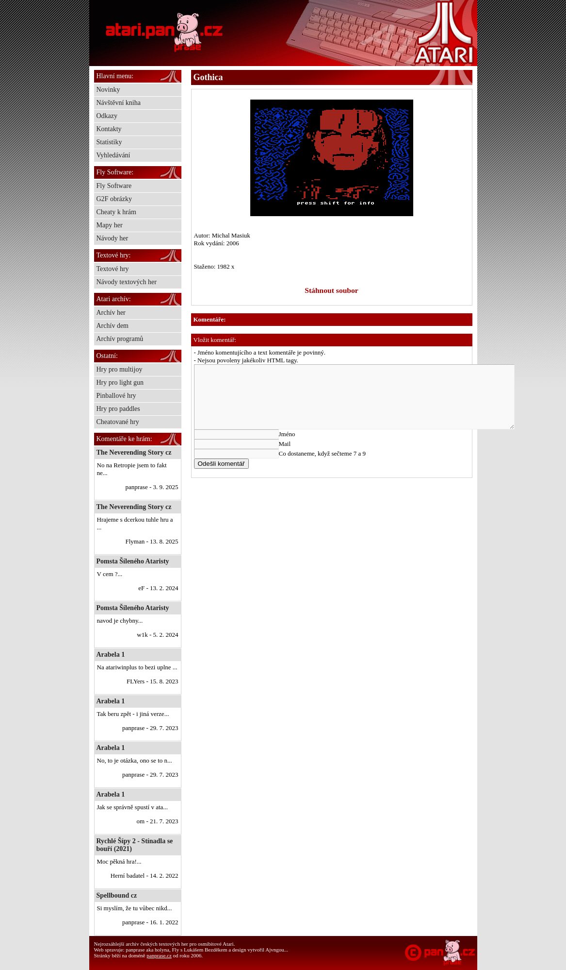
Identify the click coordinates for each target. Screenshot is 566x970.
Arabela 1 (111, 654)
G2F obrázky (114, 199)
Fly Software (114, 185)
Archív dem (113, 325)
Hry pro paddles (118, 408)
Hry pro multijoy (120, 369)
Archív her (111, 312)
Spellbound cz (117, 895)
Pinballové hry (116, 395)
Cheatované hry (118, 421)
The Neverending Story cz (134, 452)
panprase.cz (159, 955)
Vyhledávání (113, 155)
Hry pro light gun (120, 382)
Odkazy (107, 115)
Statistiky (109, 142)
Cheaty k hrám (116, 212)
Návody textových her (127, 282)
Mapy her (110, 225)
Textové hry (113, 268)
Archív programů (120, 338)
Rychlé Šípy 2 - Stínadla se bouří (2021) (135, 844)
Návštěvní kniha (119, 102)
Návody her (113, 238)
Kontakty (109, 129)
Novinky (108, 89)
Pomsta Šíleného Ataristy (133, 561)
